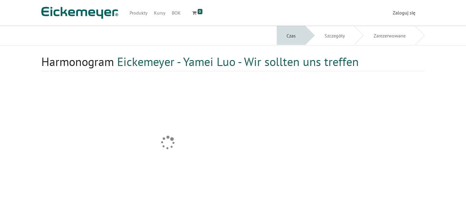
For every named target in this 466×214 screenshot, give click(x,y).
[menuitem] (138, 13)
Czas (291, 36)
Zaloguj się (404, 13)
